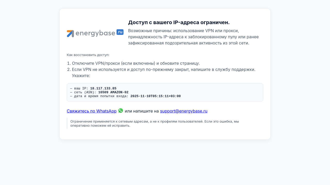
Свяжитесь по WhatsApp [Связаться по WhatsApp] (92, 113)
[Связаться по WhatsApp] (120, 113)
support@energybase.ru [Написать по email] (184, 113)
